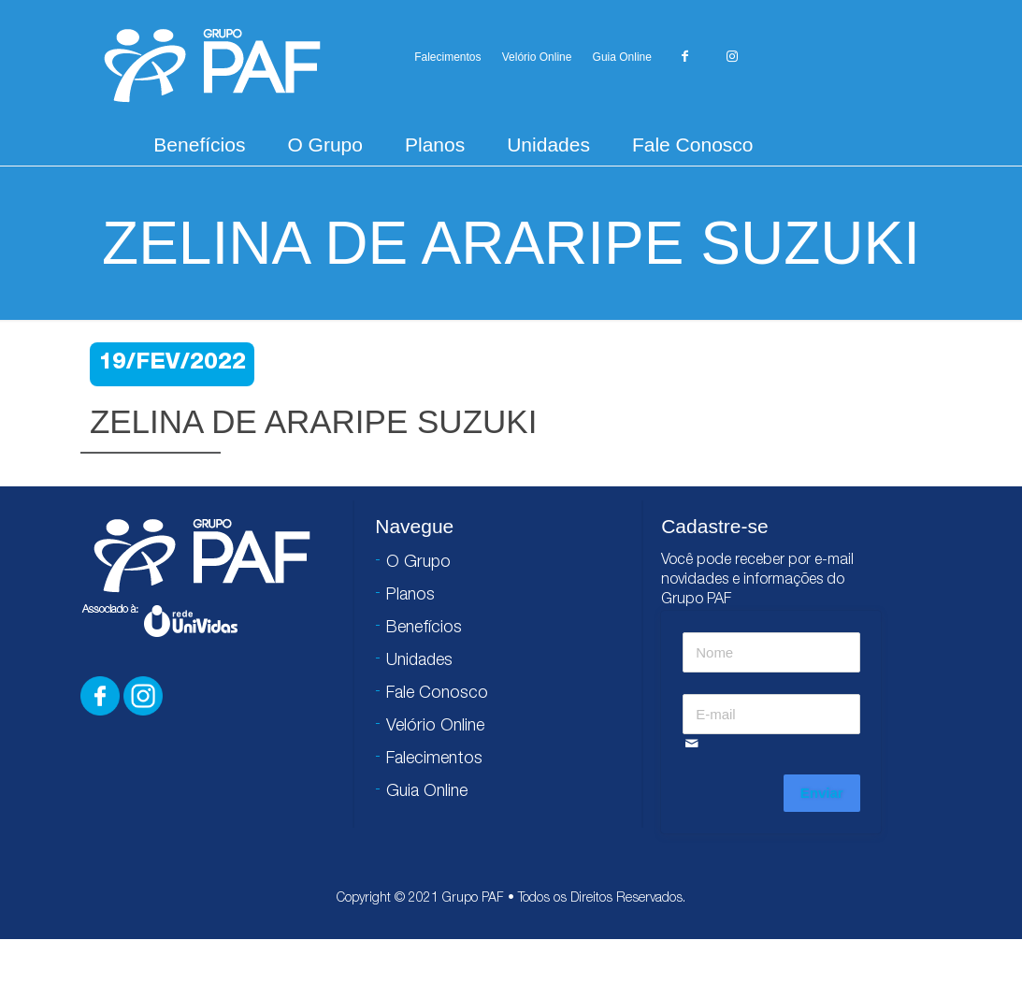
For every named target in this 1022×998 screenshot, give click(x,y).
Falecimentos (447, 57)
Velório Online (537, 57)
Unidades (548, 144)
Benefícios (199, 144)
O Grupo (325, 144)
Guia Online (622, 57)
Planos (435, 144)
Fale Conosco (693, 144)
